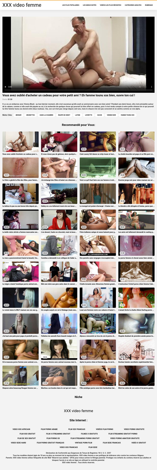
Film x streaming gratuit (58, 434)
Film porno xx (53, 438)
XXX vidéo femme (69, 462)
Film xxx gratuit (27, 434)
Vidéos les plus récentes (110, 5)
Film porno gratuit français (50, 443)
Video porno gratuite (134, 429)
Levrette (88, 115)
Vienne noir (111, 115)
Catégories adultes (133, 5)
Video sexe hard (18, 443)
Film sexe (93, 447)
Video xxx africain (21, 429)
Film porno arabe (49, 429)
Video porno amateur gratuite (124, 438)
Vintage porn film (83, 443)
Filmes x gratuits (89, 434)
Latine (77, 115)
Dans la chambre (46, 115)
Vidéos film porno (104, 429)
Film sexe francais (112, 443)
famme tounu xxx (127, 115)
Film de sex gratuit (27, 438)
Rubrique (149, 5)
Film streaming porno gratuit (85, 438)
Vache (99, 115)
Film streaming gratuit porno (123, 434)
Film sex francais (76, 429)
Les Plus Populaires (70, 5)
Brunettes (30, 115)
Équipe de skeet (64, 115)
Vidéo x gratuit (138, 443)
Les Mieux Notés (89, 5)
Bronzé (18, 115)
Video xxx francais (69, 447)
